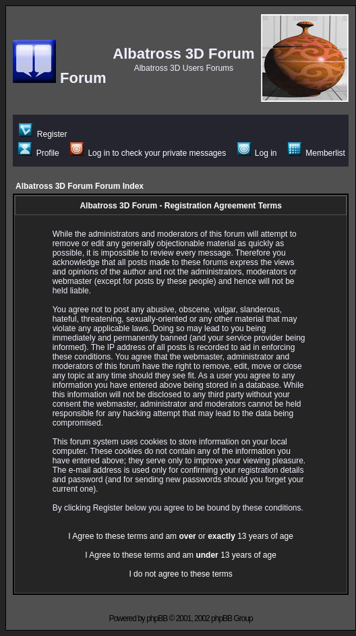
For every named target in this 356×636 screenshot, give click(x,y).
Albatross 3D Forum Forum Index (80, 186)
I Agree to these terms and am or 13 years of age (180, 536)
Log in (257, 153)
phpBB (156, 618)
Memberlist (316, 153)
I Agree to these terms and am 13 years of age (180, 555)
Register (43, 134)
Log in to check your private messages (148, 153)
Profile (38, 153)
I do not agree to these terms (180, 574)
